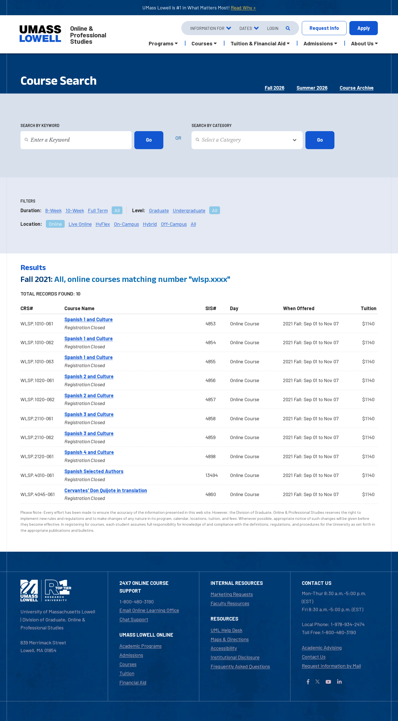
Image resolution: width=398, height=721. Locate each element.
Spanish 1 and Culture (88, 319)
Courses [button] (202, 43)
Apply (363, 28)
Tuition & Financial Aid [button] (258, 43)
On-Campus (126, 224)
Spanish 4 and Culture (89, 452)
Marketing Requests (232, 594)
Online (55, 224)
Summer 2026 (312, 88)
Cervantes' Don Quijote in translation (105, 490)
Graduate (159, 210)
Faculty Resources (230, 603)
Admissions (131, 655)
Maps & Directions (230, 639)
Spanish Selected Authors (94, 471)
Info (324, 28)
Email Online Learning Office (149, 610)
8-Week (53, 210)
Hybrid (150, 224)
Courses (128, 664)
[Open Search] (287, 28)
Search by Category (212, 125)
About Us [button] (362, 43)
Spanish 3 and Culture (89, 414)
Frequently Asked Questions (240, 666)
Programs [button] (161, 43)
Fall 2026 (274, 88)
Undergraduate (189, 210)
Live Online (80, 224)
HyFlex (103, 224)
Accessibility (224, 648)
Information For (207, 28)
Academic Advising (322, 647)
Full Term (98, 210)
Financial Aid (132, 682)
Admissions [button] (318, 43)
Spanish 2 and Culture (89, 376)
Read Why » (243, 7)
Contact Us (314, 656)
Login (272, 28)
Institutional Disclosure (235, 657)
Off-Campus (174, 224)
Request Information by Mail (331, 666)
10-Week (75, 210)
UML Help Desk (226, 630)
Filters (27, 201)
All (117, 210)
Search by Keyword (39, 125)
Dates (245, 28)
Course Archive (357, 88)
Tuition (126, 673)
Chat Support (133, 619)
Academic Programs (140, 646)
